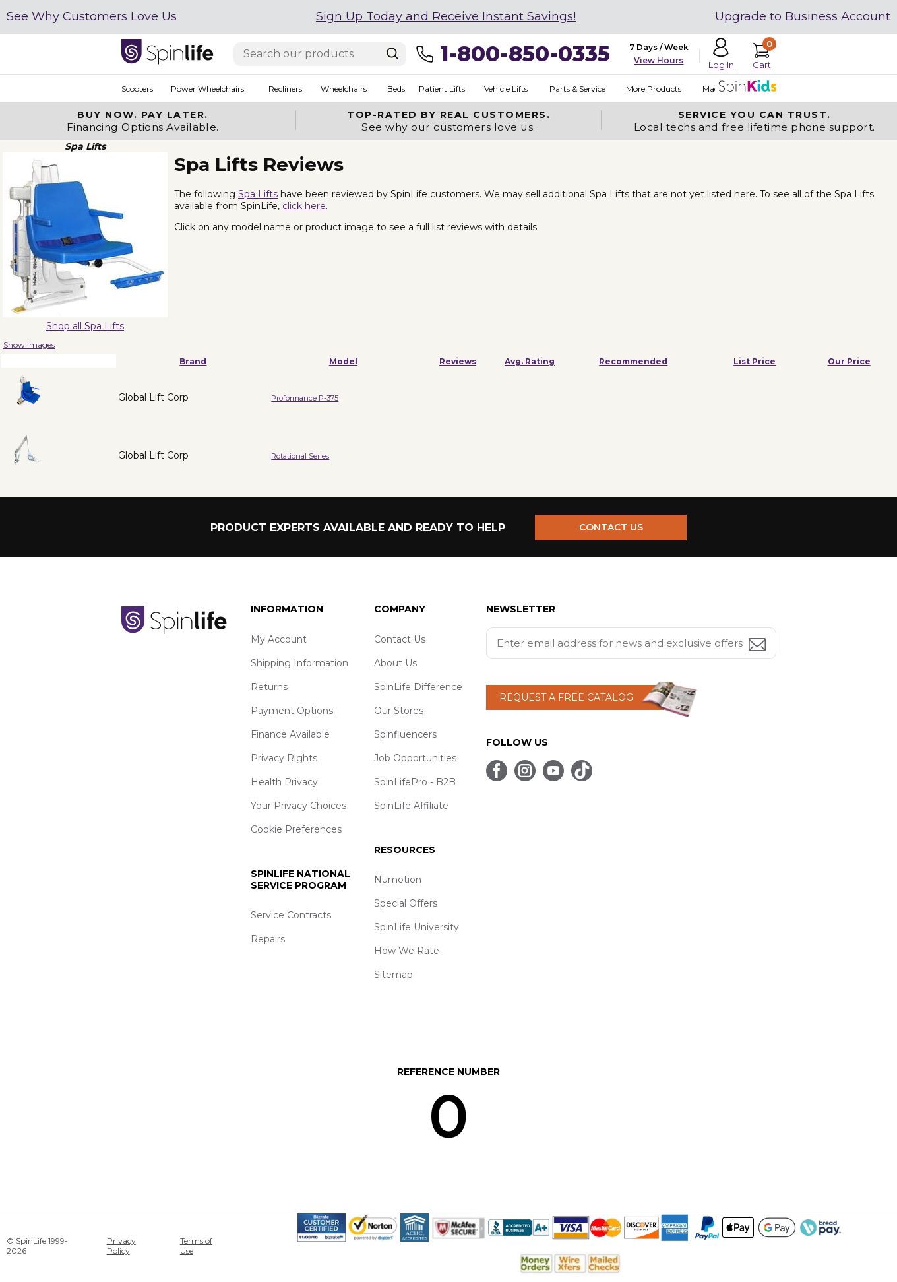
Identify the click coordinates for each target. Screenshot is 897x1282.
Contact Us (399, 639)
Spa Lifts (258, 194)
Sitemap (393, 974)
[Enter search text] (319, 54)
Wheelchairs (344, 89)
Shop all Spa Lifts (85, 326)
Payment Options (292, 711)
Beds (397, 89)
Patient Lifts (442, 89)
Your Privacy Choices (298, 806)
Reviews (457, 361)
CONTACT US (611, 527)
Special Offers (405, 903)
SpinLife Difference (418, 687)
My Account (279, 639)
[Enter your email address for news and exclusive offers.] (631, 643)
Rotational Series (300, 456)
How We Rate (406, 951)
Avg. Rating (530, 361)
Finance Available (290, 734)
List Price (754, 361)
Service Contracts (291, 915)
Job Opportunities (415, 758)
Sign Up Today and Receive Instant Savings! (446, 16)
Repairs (268, 939)
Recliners (286, 89)
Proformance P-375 (304, 397)
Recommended (633, 361)
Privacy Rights (284, 758)
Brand (192, 361)
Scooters (137, 89)
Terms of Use (196, 1246)
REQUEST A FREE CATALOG (566, 697)
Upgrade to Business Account (802, 16)
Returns (269, 687)
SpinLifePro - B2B (415, 782)
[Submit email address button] (758, 645)
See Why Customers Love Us (92, 16)
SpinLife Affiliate (411, 806)
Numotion (397, 879)
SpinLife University (416, 927)
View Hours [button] (658, 60)
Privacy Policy (121, 1246)
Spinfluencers (405, 734)
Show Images (29, 345)
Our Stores (398, 711)
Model (343, 361)
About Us (395, 663)
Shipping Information (299, 663)
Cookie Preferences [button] (296, 829)
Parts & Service (578, 89)
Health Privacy (284, 782)
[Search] (392, 53)
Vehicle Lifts (506, 89)
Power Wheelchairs (208, 89)
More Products (654, 89)
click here (304, 206)
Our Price (849, 361)
